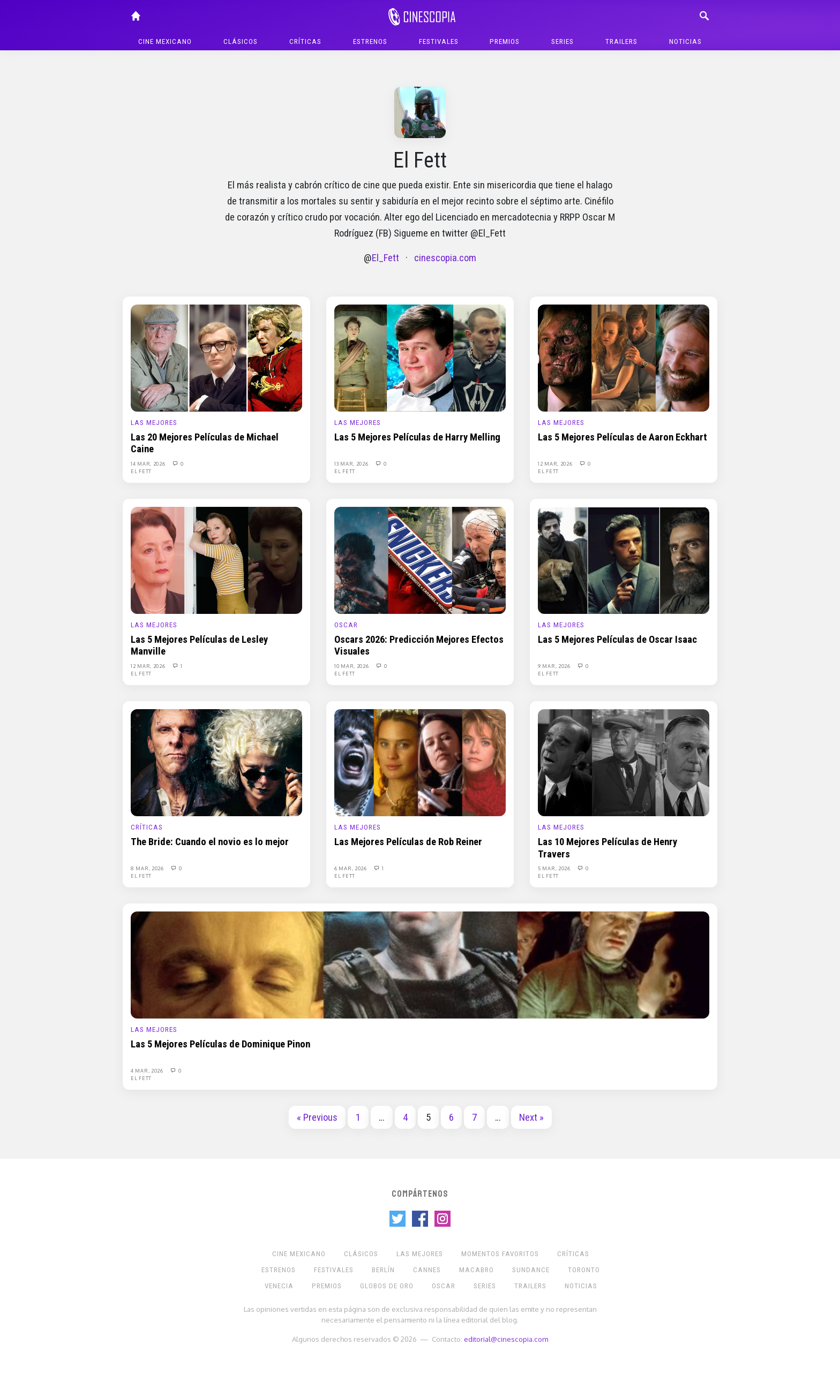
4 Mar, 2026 (147, 1070)
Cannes (427, 1270)
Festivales (439, 41)
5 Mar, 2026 (555, 868)
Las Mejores (154, 423)
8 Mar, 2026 (148, 868)
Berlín (383, 1270)
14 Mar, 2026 (149, 463)
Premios (505, 41)
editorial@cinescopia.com (506, 1338)
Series (562, 41)
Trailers (621, 41)
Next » (531, 1117)
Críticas (305, 41)
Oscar (346, 625)
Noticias (685, 41)
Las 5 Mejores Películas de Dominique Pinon (220, 1044)
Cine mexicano (165, 41)
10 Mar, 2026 (352, 666)
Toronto (584, 1270)
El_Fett (385, 258)
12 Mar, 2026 (556, 463)
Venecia (279, 1286)
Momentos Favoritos (500, 1254)
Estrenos (370, 41)
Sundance (531, 1270)
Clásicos (240, 41)
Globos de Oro (387, 1286)
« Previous (317, 1117)
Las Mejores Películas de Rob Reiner (408, 842)
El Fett (141, 471)
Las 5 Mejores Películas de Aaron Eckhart (622, 437)
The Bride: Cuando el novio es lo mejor (210, 842)
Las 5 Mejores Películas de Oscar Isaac (617, 639)
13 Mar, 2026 (352, 463)
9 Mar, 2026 (555, 666)
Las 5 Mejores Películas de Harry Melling (417, 437)
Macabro (476, 1270)
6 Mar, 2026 (351, 868)
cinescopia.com (445, 258)
